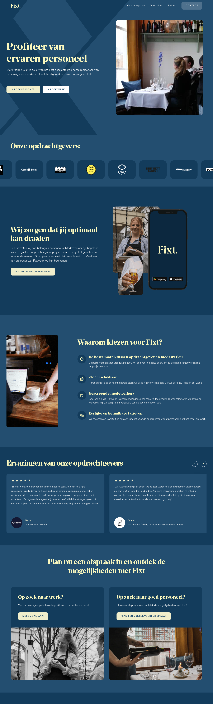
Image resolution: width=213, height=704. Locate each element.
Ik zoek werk (56, 89)
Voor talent (156, 5)
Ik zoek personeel (23, 89)
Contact (192, 5)
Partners (171, 5)
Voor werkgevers (136, 5)
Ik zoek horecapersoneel (33, 272)
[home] (16, 5)
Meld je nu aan (33, 616)
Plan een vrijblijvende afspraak (144, 616)
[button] (195, 464)
